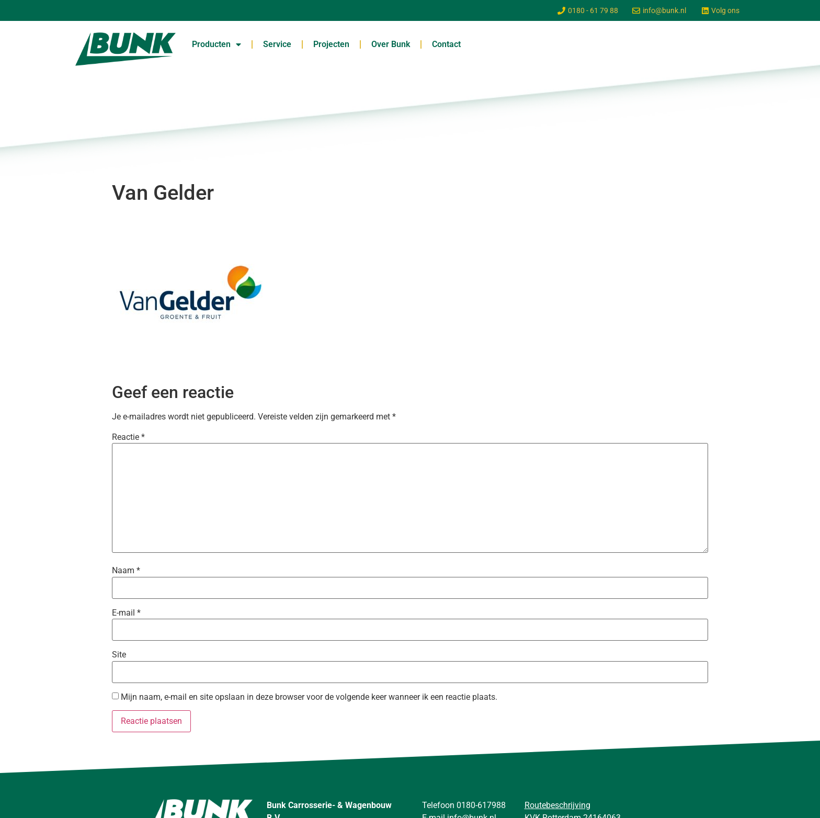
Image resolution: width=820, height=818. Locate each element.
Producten (216, 44)
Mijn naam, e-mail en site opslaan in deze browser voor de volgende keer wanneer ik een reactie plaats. (309, 697)
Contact (446, 44)
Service (277, 44)
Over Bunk (390, 44)
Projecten (331, 44)
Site (119, 655)
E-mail (126, 613)
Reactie (128, 437)
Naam (126, 570)
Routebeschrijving (557, 805)
